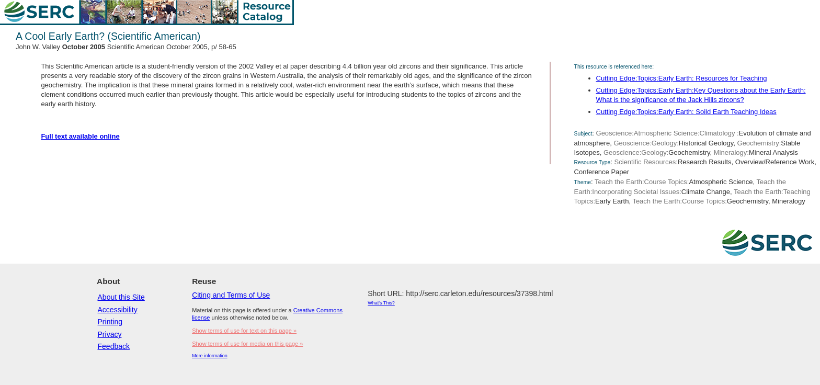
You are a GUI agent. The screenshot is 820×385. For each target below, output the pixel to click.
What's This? (381, 302)
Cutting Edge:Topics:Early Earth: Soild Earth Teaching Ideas (686, 112)
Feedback (114, 346)
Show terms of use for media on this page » (247, 344)
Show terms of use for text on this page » (244, 330)
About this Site (121, 297)
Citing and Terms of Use (231, 295)
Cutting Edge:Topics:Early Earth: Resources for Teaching (681, 78)
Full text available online (80, 136)
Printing (110, 322)
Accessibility (118, 309)
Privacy (110, 334)
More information (209, 355)
